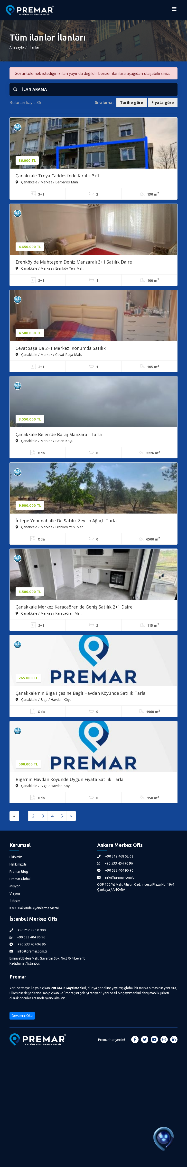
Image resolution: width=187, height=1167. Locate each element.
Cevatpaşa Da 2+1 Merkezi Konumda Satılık (61, 348)
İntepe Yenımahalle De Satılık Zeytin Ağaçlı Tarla (66, 520)
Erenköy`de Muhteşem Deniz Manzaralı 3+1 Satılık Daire (74, 262)
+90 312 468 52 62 (115, 856)
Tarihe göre (131, 102)
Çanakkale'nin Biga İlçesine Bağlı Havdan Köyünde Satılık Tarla (80, 693)
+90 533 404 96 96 (115, 863)
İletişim (14, 901)
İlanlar (34, 47)
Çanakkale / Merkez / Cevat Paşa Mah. (49, 354)
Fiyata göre (162, 102)
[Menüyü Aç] (174, 10)
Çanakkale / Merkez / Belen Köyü (44, 440)
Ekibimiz (15, 857)
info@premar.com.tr (116, 877)
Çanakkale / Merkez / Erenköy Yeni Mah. (50, 268)
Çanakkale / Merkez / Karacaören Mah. (49, 613)
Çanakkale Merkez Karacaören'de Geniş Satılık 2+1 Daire (74, 607)
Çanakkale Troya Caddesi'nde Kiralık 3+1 (57, 176)
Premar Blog (18, 872)
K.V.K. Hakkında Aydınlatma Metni (34, 908)
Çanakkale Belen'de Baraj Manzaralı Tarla (59, 434)
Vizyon (14, 893)
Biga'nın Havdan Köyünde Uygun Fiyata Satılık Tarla (69, 779)
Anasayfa (16, 47)
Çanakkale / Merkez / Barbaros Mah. (47, 182)
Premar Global (20, 879)
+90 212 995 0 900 (27, 930)
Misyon (14, 886)
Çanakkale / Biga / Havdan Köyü (44, 699)
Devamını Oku (22, 1016)
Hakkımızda (18, 864)
